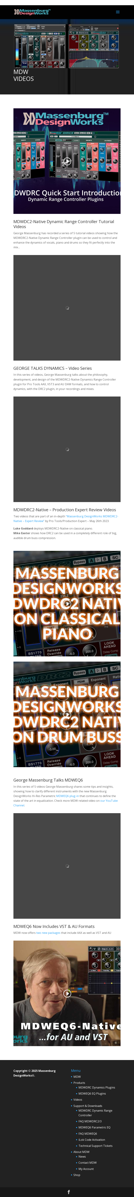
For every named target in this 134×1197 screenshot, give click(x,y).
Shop (76, 1175)
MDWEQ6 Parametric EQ (94, 1127)
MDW (77, 1077)
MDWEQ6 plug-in (67, 796)
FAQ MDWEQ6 (88, 1134)
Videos (77, 1100)
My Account (86, 1169)
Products (79, 1083)
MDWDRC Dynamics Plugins (97, 1087)
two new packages (48, 933)
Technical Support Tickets (96, 1146)
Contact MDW (88, 1163)
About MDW (81, 1152)
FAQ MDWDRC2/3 (90, 1121)
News (82, 1156)
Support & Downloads (87, 1106)
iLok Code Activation (92, 1140)
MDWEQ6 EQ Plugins (92, 1093)
